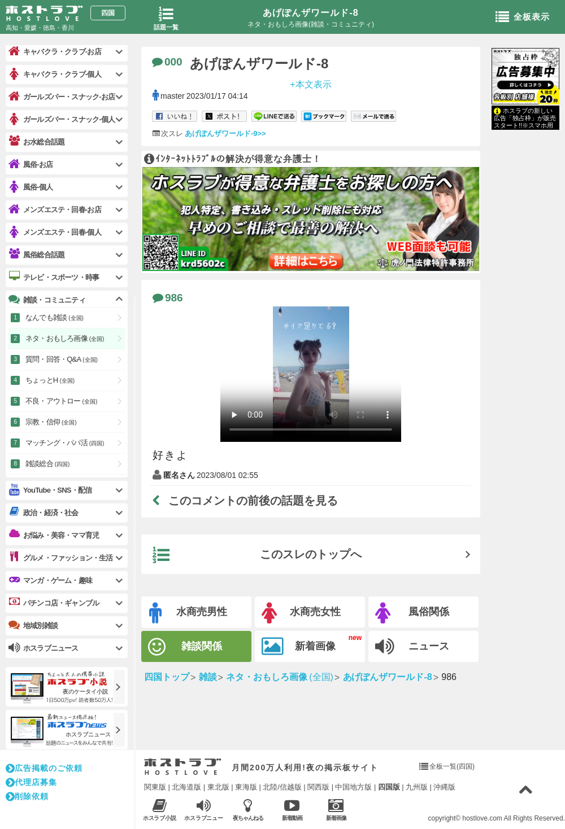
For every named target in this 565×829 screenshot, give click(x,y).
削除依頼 (27, 796)
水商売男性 (188, 613)
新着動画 (292, 809)
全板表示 (523, 17)
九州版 (417, 787)
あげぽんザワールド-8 (310, 12)
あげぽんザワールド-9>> (225, 133)
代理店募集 (31, 782)
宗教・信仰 (51, 422)
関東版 (155, 787)
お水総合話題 (36, 141)
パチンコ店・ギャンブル (53, 602)
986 (168, 298)
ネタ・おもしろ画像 (64, 338)
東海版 (246, 787)
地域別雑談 (33, 625)
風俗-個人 (30, 187)
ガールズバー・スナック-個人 (61, 119)
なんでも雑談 (54, 317)
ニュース (412, 647)
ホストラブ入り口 (182, 766)
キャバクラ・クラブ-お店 (54, 51)
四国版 (389, 787)
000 (167, 62)
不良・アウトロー (61, 401)
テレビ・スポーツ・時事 (53, 277)
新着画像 (299, 647)
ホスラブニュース (203, 810)
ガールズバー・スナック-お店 (61, 97)
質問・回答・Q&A (61, 359)
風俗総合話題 (36, 254)
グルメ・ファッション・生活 (60, 557)
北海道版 (186, 787)
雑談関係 (185, 647)
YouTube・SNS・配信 (50, 490)
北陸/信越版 (282, 787)
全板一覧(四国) (452, 766)
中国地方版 (353, 787)
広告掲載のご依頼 (44, 768)
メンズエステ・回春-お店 (54, 209)
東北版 (218, 787)
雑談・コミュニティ (46, 299)
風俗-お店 (30, 164)
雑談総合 (47, 463)
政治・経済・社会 (43, 512)
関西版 (318, 787)
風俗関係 (412, 613)
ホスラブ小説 (159, 809)
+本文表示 (310, 84)
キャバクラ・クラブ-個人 (54, 74)
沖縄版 (444, 787)
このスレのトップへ (257, 555)
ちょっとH (50, 380)
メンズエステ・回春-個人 (54, 232)
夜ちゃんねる (248, 809)
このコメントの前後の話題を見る (245, 500)
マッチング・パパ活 (64, 442)
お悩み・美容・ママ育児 (53, 534)
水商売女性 (301, 613)
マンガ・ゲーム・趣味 (50, 580)
